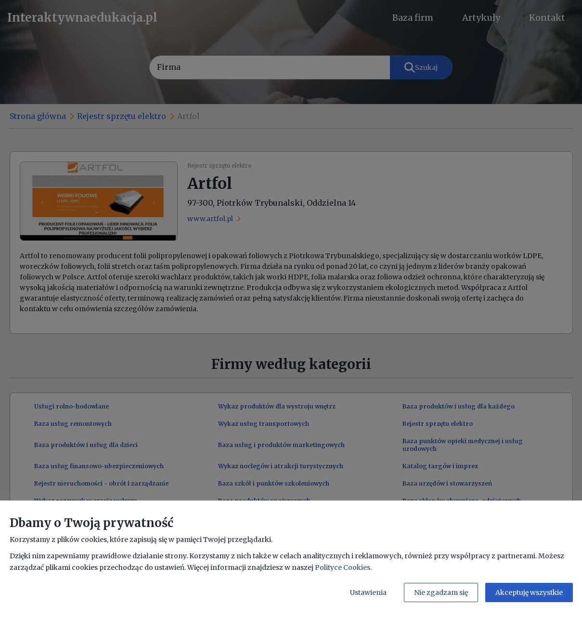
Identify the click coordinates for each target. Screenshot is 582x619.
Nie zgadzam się (441, 592)
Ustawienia (368, 592)
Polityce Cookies (342, 567)
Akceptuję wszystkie (529, 592)
